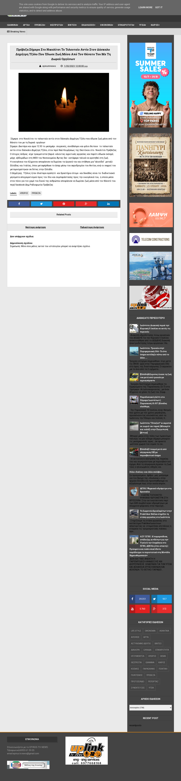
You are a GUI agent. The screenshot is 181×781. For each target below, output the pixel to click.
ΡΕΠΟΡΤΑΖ (153, 681)
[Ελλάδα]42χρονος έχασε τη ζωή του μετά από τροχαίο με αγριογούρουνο (156, 377)
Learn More (145, 7)
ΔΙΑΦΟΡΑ (135, 650)
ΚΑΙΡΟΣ (154, 25)
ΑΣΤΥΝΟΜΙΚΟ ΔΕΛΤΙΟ (141, 643)
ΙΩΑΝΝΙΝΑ (12, 25)
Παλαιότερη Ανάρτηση (92, 227)
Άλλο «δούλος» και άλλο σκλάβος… (146, 472)
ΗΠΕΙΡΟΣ (24, 193)
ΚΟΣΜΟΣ (135, 669)
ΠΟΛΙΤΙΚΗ (163, 669)
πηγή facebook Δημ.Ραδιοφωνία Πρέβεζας (31, 184)
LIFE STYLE (136, 631)
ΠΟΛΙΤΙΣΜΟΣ (137, 675)
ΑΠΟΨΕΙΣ (135, 637)
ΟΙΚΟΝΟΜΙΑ (106, 25)
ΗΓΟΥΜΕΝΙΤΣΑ (137, 656)
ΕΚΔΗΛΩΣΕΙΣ (88, 25)
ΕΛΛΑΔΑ (147, 650)
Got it (159, 7)
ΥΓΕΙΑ (142, 25)
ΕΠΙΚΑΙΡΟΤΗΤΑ (125, 25)
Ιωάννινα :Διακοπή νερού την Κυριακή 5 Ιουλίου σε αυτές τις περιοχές (155, 328)
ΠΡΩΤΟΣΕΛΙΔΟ (137, 681)
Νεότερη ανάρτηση (35, 227)
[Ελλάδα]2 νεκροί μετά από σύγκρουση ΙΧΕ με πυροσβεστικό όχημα (153, 452)
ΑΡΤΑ (26, 25)
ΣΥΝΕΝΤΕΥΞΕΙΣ (138, 688)
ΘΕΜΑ (163, 656)
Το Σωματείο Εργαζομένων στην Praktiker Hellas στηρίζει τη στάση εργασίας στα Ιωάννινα (156, 514)
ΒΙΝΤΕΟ (72, 25)
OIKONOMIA (150, 631)
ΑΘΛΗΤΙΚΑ (164, 631)
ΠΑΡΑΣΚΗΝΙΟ (149, 669)
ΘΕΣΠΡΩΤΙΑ (56, 25)
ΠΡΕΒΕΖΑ (39, 25)
